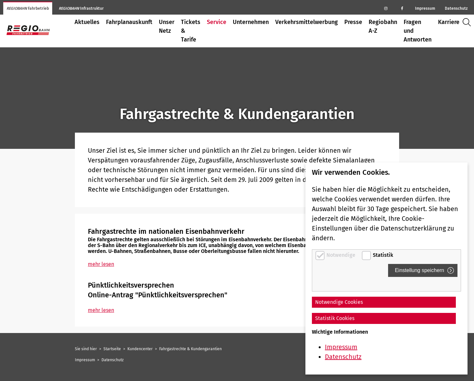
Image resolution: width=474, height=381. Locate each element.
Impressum (425, 8)
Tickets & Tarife (190, 30)
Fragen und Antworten (418, 30)
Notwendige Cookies (339, 302)
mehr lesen (101, 264)
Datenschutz (456, 8)
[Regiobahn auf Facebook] (402, 8)
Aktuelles (87, 22)
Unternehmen (251, 22)
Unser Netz (166, 26)
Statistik (383, 255)
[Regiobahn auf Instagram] (385, 8)
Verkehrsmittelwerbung (306, 22)
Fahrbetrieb (27, 8)
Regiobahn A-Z (383, 26)
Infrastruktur (81, 8)
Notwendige (341, 255)
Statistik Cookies (334, 318)
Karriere (448, 22)
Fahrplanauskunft (129, 22)
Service (216, 22)
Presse (353, 22)
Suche (468, 22)
